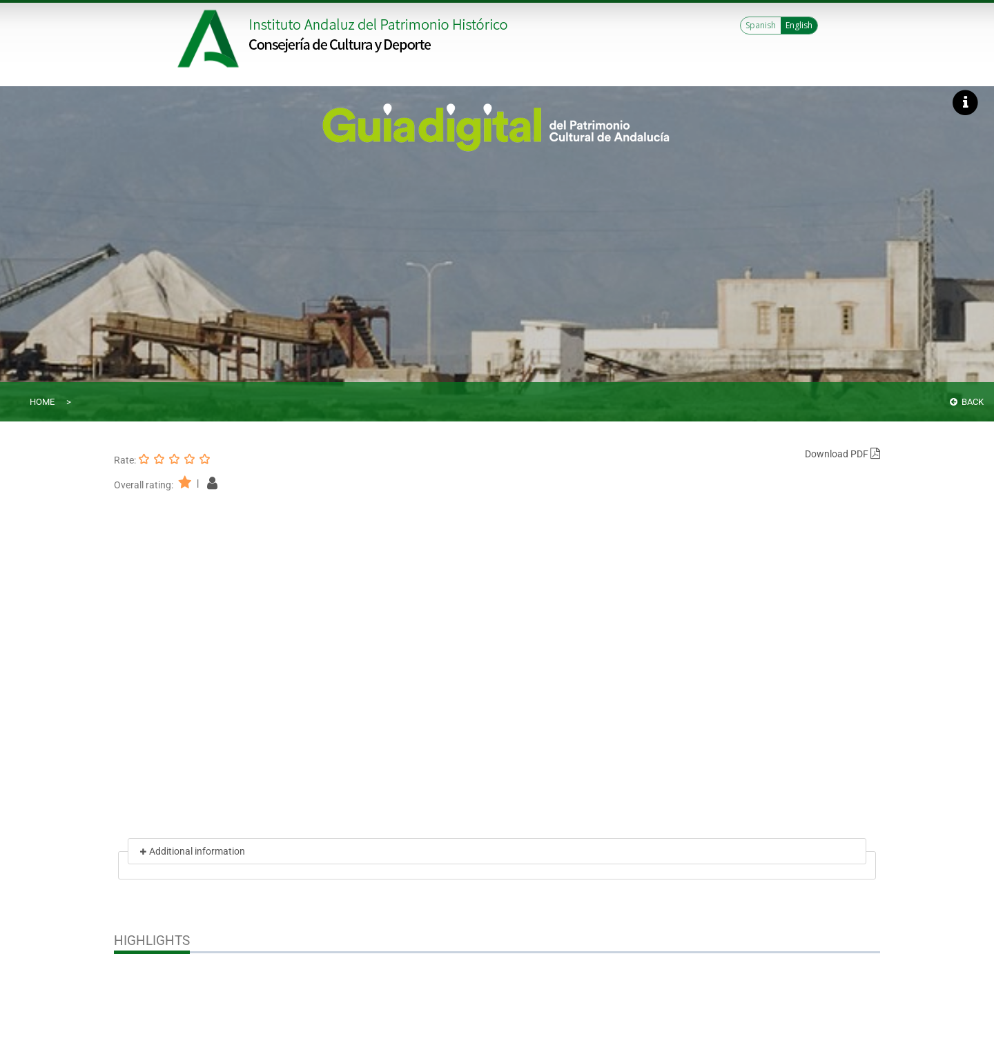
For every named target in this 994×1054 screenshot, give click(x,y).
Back (967, 402)
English (799, 25)
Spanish (761, 25)
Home (42, 402)
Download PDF (842, 453)
